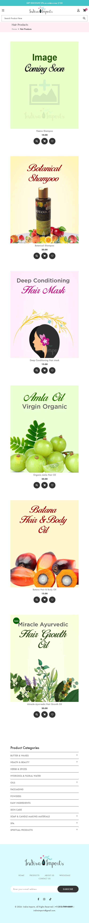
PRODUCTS (34, 875)
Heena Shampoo (44, 130)
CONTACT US (45, 878)
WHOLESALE (64, 875)
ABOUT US (49, 875)
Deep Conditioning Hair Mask (44, 360)
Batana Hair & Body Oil (44, 589)
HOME (21, 875)
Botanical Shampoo (44, 245)
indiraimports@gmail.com (44, 910)
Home (14, 29)
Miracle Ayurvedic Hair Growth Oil (44, 704)
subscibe (68, 889)
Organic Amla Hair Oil (44, 474)
